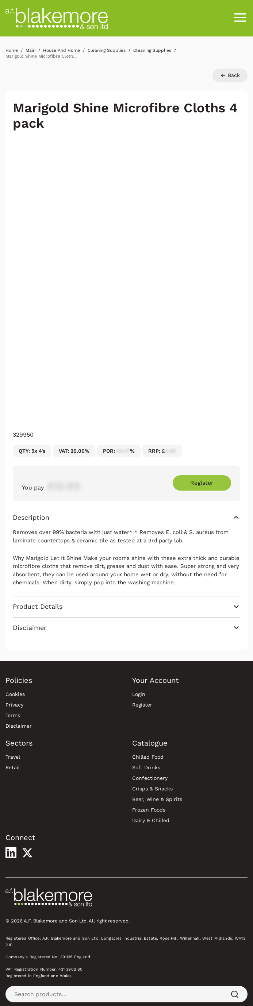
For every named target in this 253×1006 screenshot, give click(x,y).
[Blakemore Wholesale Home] (56, 18)
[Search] (235, 994)
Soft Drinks (146, 767)
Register (142, 705)
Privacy (14, 705)
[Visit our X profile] (27, 852)
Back (230, 75)
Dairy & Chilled (150, 820)
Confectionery (150, 778)
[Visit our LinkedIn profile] (10, 852)
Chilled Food (148, 757)
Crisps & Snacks (152, 789)
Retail (12, 767)
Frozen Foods (148, 810)
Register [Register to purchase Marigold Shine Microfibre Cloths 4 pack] (202, 482)
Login (138, 694)
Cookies (15, 694)
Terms (12, 715)
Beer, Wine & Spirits (157, 799)
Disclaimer (18, 726)
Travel (12, 757)
